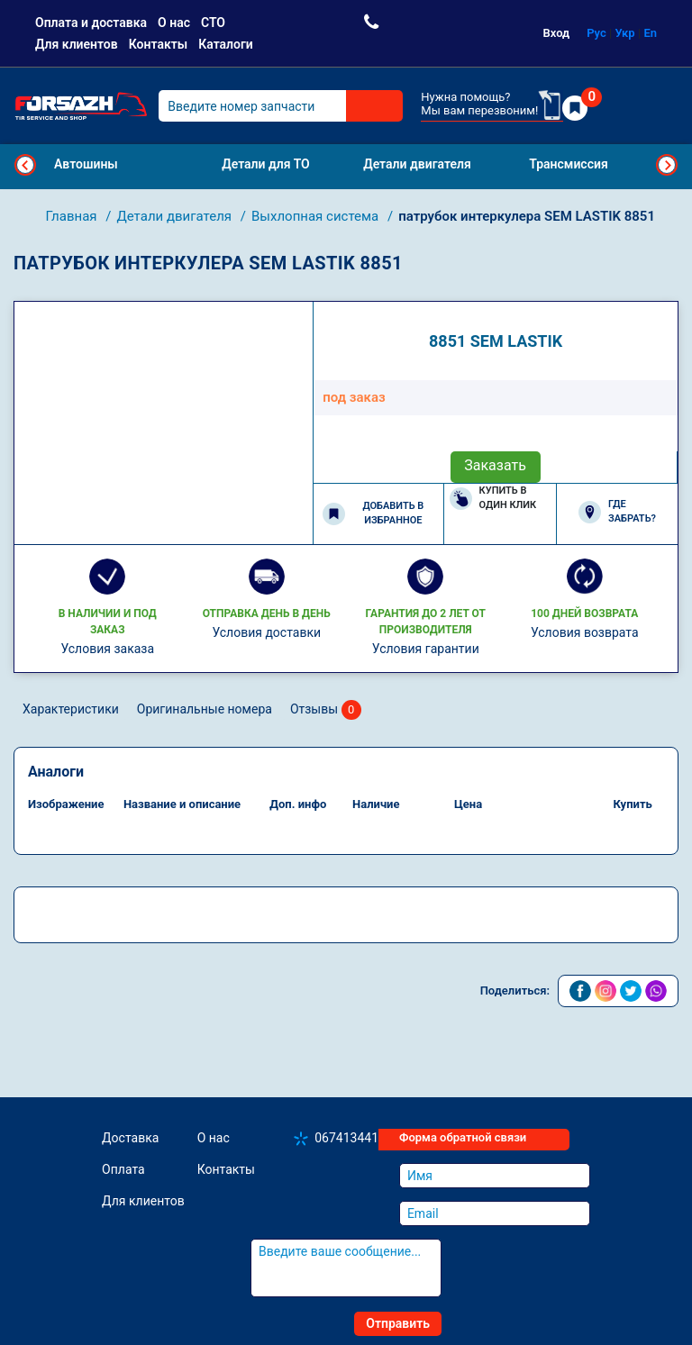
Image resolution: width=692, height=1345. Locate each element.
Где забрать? (617, 511)
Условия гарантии (425, 648)
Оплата (123, 1169)
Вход (556, 33)
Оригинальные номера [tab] (204, 709)
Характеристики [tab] (71, 709)
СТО (213, 22)
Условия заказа (107, 648)
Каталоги (225, 44)
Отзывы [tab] (325, 710)
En (650, 33)
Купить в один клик (493, 498)
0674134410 (350, 1138)
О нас (174, 22)
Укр (625, 33)
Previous (25, 165)
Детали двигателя (175, 216)
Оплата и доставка (91, 22)
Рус (596, 33)
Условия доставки (266, 632)
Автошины (86, 164)
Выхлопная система (316, 216)
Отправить (398, 1323)
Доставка (130, 1138)
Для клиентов (76, 44)
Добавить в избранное (373, 513)
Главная (73, 216)
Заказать (495, 465)
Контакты (158, 44)
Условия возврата (585, 632)
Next (667, 165)
